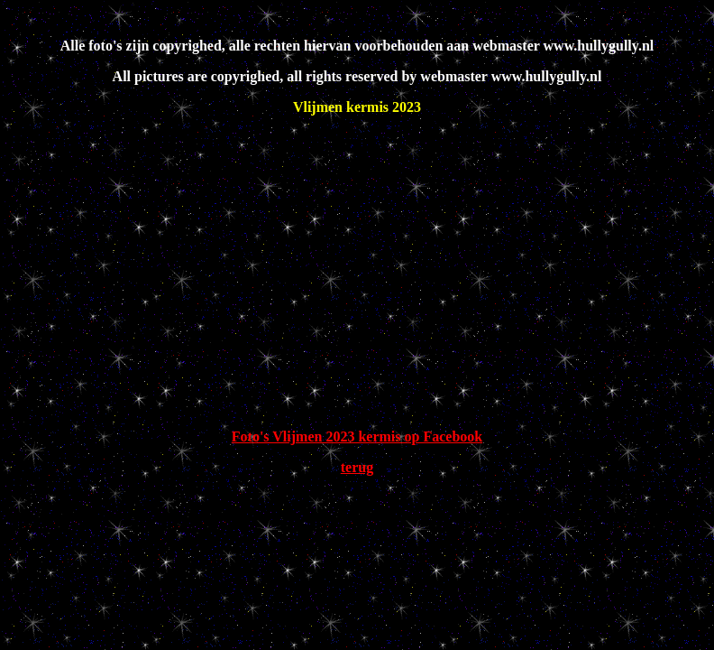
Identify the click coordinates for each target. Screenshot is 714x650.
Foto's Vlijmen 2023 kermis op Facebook (357, 436)
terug (357, 467)
